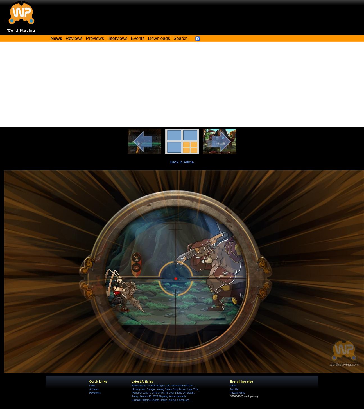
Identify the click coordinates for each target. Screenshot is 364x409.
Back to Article (182, 162)
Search (180, 38)
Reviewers (95, 392)
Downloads (159, 38)
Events (137, 38)
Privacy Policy (237, 392)
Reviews (74, 38)
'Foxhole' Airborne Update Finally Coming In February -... (162, 400)
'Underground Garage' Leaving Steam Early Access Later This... (166, 389)
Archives (94, 389)
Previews (95, 38)
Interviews (117, 38)
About (233, 385)
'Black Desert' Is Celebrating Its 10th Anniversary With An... (163, 385)
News (92, 385)
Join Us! (234, 389)
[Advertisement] (182, 84)
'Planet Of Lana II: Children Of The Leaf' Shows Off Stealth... (164, 392)
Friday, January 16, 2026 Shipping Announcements (159, 396)
